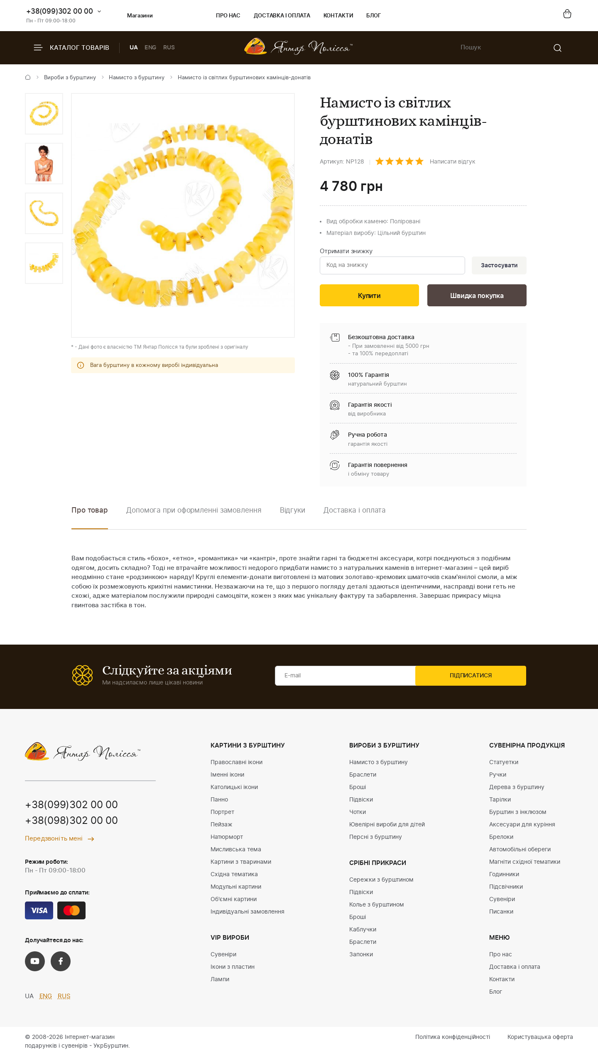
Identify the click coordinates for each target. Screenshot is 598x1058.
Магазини (133, 16)
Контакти (338, 16)
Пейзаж (222, 826)
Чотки (357, 813)
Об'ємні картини (234, 901)
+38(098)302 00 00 (71, 823)
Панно (219, 801)
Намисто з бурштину (136, 78)
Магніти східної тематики (524, 863)
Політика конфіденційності (452, 1038)
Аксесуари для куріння (522, 826)
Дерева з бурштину (516, 789)
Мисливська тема (236, 851)
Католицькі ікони (234, 789)
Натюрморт (227, 838)
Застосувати (498, 266)
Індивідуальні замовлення (247, 913)
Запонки (361, 956)
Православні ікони (236, 764)
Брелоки (501, 838)
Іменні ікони (227, 776)
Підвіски (361, 801)
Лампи (220, 981)
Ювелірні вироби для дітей (387, 826)
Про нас (228, 16)
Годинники (504, 876)
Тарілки (500, 801)
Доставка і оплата (282, 16)
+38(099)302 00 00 (59, 11)
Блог (373, 16)
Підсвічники (506, 888)
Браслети (362, 776)
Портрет (222, 813)
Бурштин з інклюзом (518, 813)
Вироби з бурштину (70, 78)
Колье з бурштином (376, 906)
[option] (44, 113)
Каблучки (362, 931)
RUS (169, 48)
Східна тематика (234, 876)
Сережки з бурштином (381, 881)
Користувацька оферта (540, 1038)
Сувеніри (223, 956)
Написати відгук (452, 162)
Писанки (501, 913)
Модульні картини (236, 888)
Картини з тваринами (241, 863)
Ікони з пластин (233, 968)
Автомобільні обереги (520, 851)
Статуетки (503, 764)
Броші (357, 789)
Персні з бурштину (375, 838)
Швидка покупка (477, 297)
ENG (151, 48)
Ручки (497, 776)
